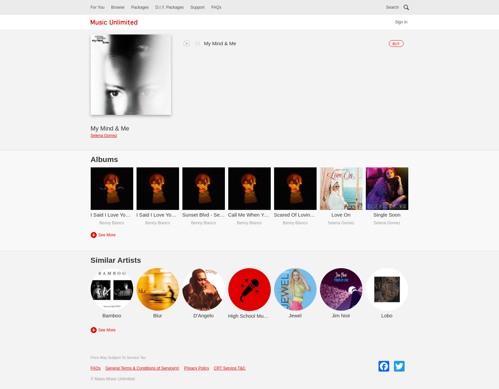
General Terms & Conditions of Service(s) (142, 368)
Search (392, 7)
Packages (140, 7)
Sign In (401, 22)
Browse (117, 7)
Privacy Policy (196, 368)
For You (97, 7)
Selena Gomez (104, 135)
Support (197, 7)
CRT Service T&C (230, 368)
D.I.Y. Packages (170, 7)
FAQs (216, 7)
